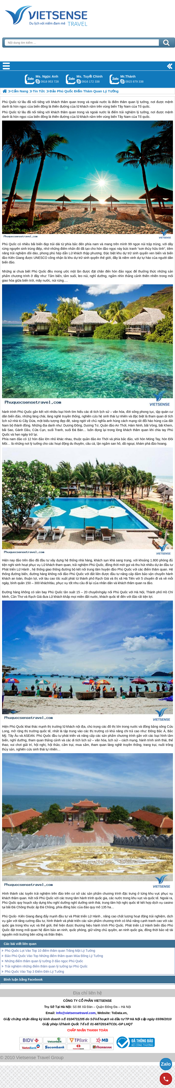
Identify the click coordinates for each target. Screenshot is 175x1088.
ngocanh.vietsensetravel (37, 81)
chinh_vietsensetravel (78, 81)
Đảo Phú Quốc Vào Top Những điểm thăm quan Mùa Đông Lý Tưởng (54, 956)
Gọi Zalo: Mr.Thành (114, 79)
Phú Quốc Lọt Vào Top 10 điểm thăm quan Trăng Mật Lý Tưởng (50, 950)
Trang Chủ (57, 15)
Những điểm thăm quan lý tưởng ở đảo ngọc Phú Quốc (44, 961)
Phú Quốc (9, 112)
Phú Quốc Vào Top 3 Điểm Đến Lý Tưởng (34, 971)
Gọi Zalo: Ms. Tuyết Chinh (71, 79)
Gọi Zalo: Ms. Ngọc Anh (30, 79)
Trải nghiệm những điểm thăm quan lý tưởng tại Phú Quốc (46, 966)
